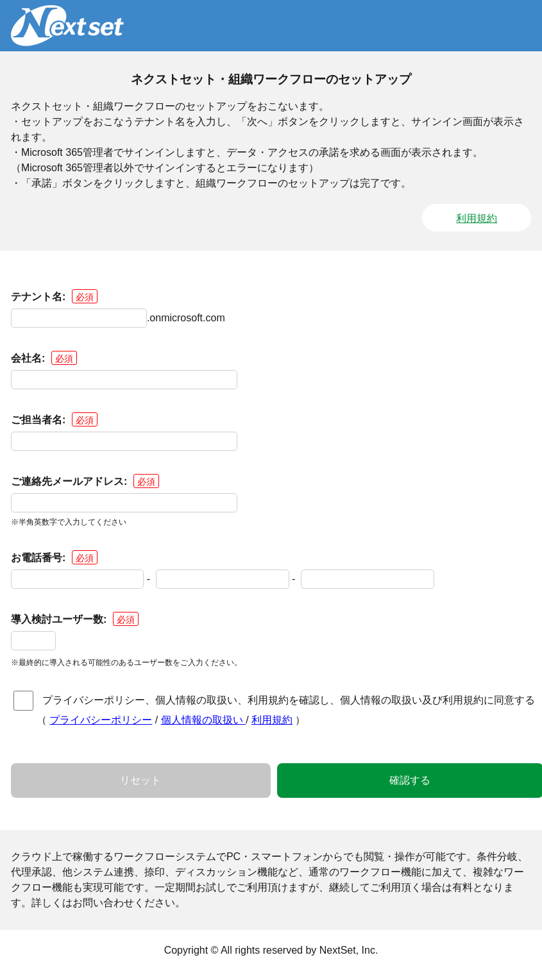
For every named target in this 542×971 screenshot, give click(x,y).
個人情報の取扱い (203, 719)
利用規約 (476, 218)
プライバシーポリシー (100, 719)
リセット (140, 780)
